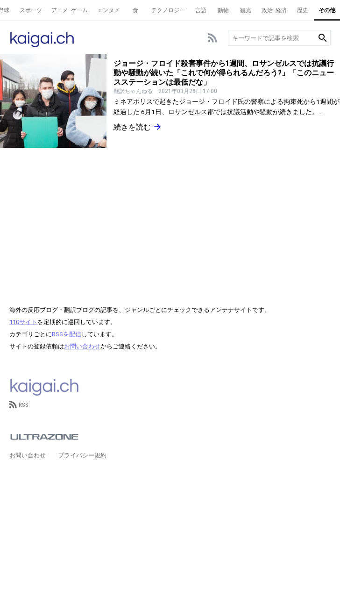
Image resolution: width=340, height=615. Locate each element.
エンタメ (108, 10)
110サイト (23, 322)
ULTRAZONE (44, 436)
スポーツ (31, 10)
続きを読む (137, 126)
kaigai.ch (44, 386)
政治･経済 (274, 10)
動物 (223, 10)
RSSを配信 (66, 334)
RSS (18, 404)
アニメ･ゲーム (69, 10)
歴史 (302, 10)
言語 (200, 10)
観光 (245, 10)
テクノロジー (168, 10)
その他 (327, 10)
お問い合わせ (82, 346)
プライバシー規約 (82, 455)
